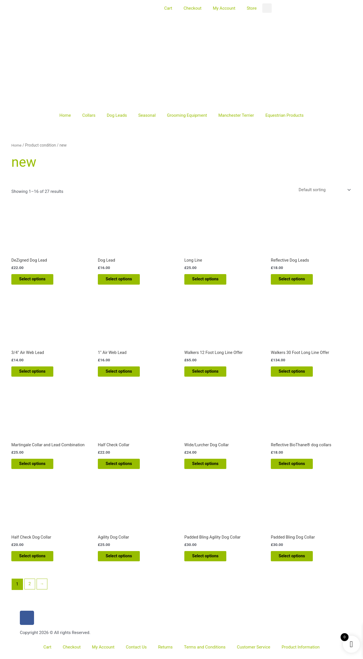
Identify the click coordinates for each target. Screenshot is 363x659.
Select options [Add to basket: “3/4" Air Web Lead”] (36, 373)
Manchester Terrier (236, 115)
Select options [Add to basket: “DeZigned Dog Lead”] (36, 280)
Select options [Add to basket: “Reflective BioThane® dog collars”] (296, 467)
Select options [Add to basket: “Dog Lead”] (123, 280)
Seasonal (146, 115)
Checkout (192, 8)
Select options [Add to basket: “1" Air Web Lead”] (123, 373)
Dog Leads (117, 115)
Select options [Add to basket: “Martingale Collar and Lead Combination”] (36, 467)
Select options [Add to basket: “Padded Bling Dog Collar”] (296, 561)
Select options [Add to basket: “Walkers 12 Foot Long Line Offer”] (209, 373)
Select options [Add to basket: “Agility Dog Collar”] (123, 561)
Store (252, 8)
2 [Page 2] (30, 589)
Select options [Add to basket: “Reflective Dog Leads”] (296, 280)
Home (65, 115)
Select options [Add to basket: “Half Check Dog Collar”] (36, 561)
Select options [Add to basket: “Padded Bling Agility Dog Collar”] (209, 561)
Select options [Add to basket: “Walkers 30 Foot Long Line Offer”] (296, 373)
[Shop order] (322, 190)
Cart (168, 8)
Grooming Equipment (187, 115)
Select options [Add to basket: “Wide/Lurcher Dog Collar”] (209, 467)
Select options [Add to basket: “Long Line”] (209, 280)
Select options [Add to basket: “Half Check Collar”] (123, 467)
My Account (224, 8)
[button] (267, 8)
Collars (89, 115)
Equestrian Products (284, 115)
